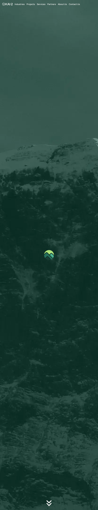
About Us (62, 4)
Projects (31, 4)
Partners (51, 4)
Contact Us (74, 4)
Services (41, 4)
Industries (20, 4)
